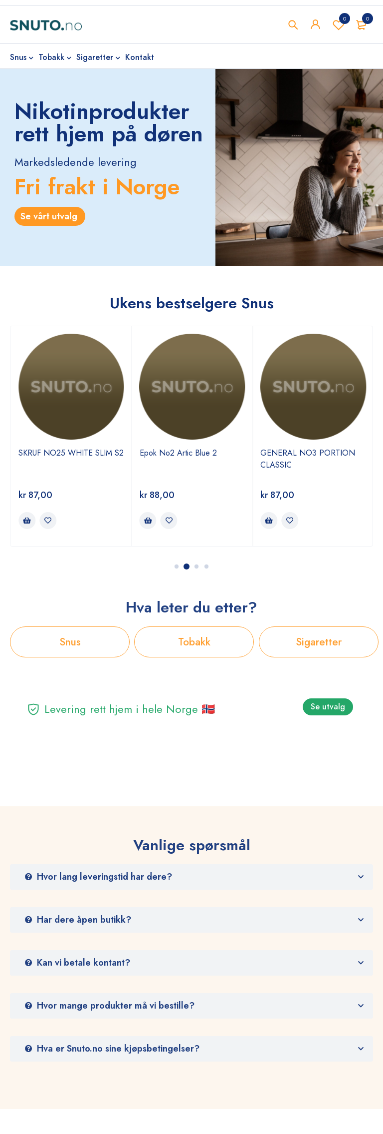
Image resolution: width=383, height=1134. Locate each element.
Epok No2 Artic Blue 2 (178, 453)
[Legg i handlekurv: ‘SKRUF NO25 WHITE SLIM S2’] (26, 520)
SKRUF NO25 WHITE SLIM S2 (71, 453)
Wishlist (338, 24)
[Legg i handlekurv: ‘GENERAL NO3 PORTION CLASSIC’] (268, 520)
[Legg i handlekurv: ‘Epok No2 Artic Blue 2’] (148, 520)
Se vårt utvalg (50, 216)
